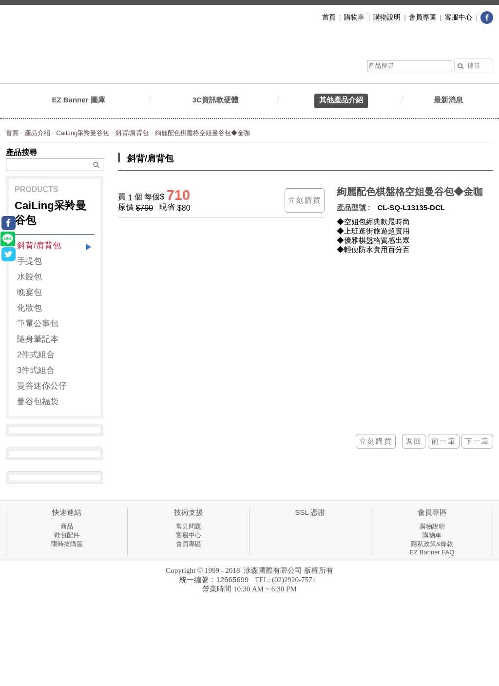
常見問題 (188, 526)
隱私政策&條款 (432, 544)
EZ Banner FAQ (432, 552)
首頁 (12, 133)
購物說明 (432, 526)
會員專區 (188, 544)
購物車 (431, 535)
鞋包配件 (66, 535)
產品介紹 (37, 133)
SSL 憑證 (310, 512)
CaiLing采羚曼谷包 (82, 133)
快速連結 (66, 512)
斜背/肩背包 (132, 133)
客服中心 (188, 535)
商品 (66, 526)
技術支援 (188, 512)
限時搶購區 (67, 544)
